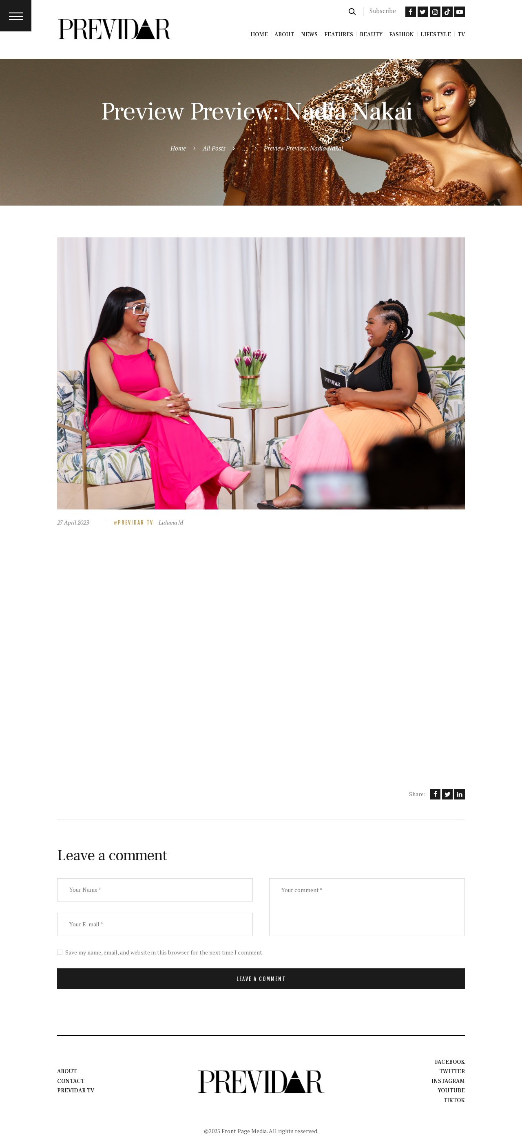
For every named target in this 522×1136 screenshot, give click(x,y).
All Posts (214, 148)
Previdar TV (135, 522)
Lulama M (171, 522)
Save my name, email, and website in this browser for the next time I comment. (164, 952)
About (67, 1071)
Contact (70, 1081)
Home (178, 148)
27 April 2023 (73, 522)
